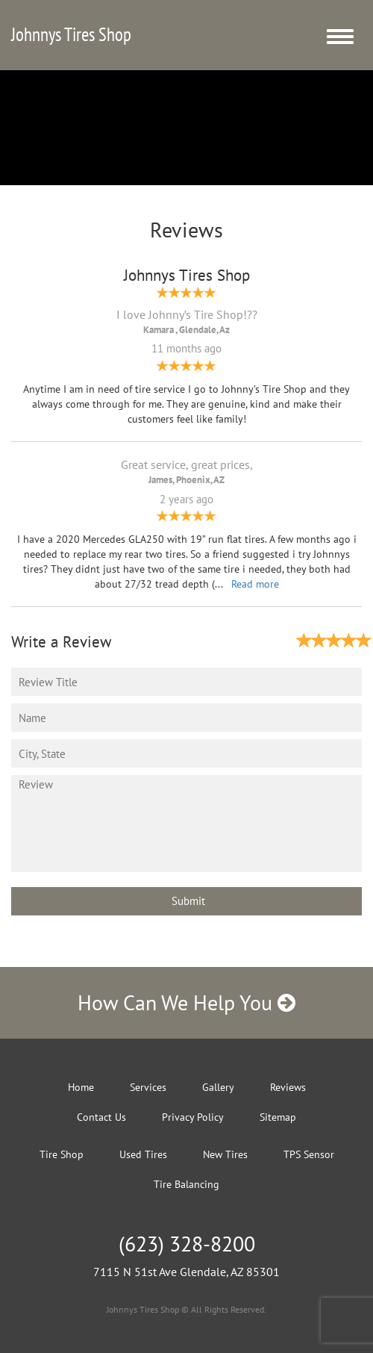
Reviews (288, 1087)
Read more (255, 584)
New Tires (225, 1154)
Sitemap (278, 1117)
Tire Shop (62, 1154)
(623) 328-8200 (187, 1243)
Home (81, 1087)
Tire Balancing (186, 1184)
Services (148, 1087)
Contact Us (101, 1117)
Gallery (218, 1087)
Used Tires (143, 1154)
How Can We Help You (186, 1002)
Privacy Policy (193, 1117)
